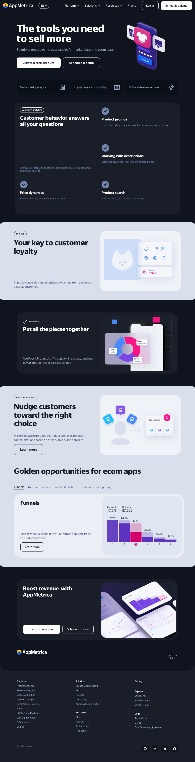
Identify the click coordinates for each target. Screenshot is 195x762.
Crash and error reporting (96, 487)
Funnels (19, 487)
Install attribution (65, 487)
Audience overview (39, 487)
